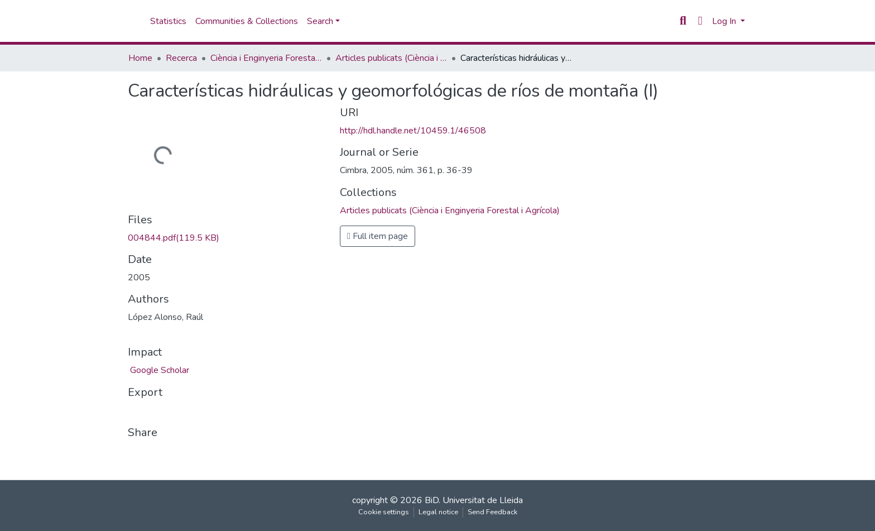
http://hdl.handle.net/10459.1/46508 (413, 131)
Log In (725, 21)
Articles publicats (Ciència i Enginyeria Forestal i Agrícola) (391, 58)
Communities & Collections (246, 21)
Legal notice (438, 512)
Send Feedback (492, 512)
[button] (700, 21)
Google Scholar (158, 370)
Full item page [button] (377, 236)
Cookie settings (383, 512)
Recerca (181, 58)
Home (140, 58)
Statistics (168, 21)
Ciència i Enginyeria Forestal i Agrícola (266, 58)
